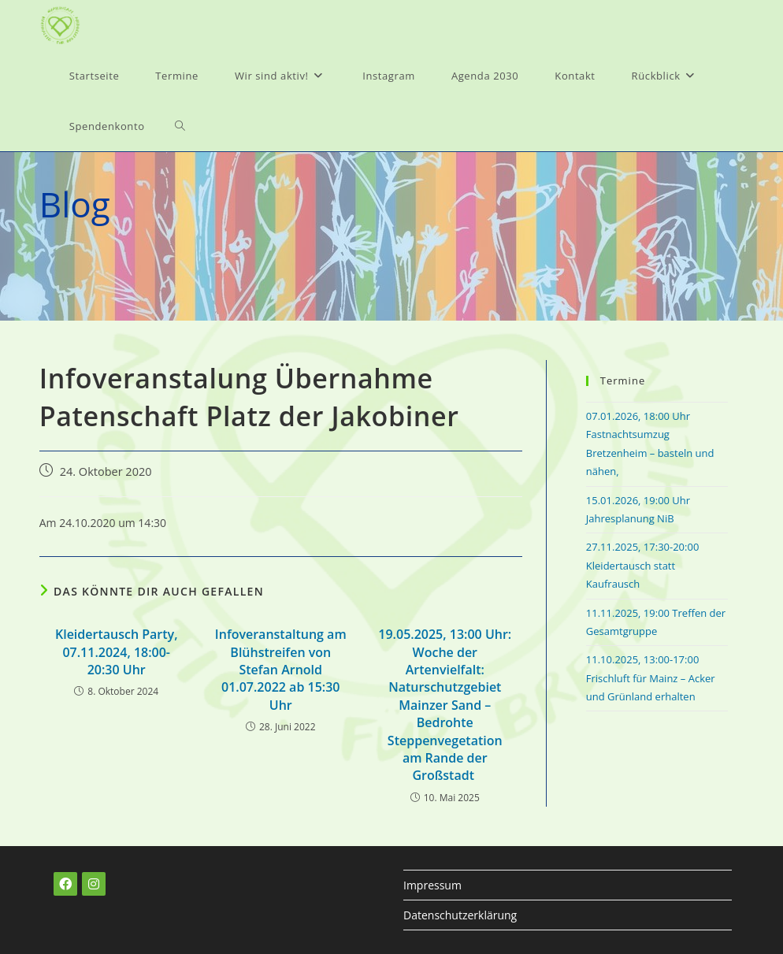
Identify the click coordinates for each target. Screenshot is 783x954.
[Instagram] (94, 884)
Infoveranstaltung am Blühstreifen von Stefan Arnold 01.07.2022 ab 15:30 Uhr (281, 669)
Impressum (432, 885)
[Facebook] (65, 884)
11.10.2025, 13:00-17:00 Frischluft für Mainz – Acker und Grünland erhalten (650, 677)
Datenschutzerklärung (460, 915)
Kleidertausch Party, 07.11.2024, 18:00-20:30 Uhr (116, 651)
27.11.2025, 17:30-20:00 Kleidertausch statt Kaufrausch (643, 565)
